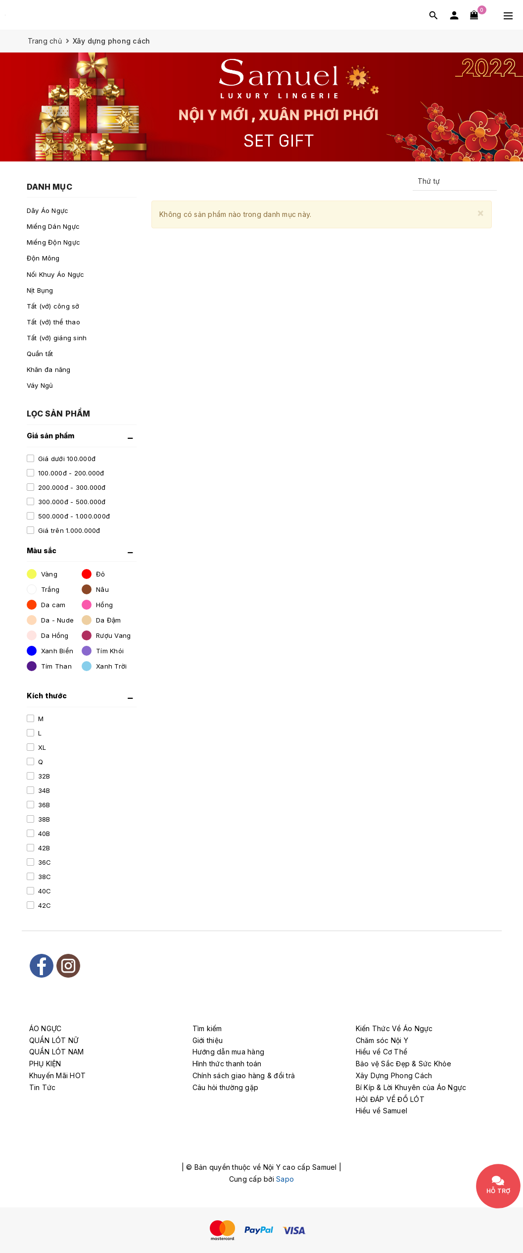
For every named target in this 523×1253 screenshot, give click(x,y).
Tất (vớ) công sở (53, 306)
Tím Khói (103, 651)
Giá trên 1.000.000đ (68, 530)
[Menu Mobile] (508, 15)
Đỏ (93, 574)
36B (43, 805)
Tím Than (49, 666)
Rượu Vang (106, 635)
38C (43, 877)
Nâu (95, 589)
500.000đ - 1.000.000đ (73, 516)
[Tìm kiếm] (433, 15)
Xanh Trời (104, 666)
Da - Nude (50, 620)
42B (43, 848)
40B (43, 833)
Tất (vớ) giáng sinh (57, 338)
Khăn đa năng (49, 369)
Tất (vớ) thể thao (53, 322)
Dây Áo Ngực (48, 210)
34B (43, 790)
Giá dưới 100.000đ (66, 459)
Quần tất (40, 354)
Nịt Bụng (40, 290)
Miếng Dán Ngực (53, 226)
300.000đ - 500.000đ (71, 502)
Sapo (285, 1179)
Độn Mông (43, 258)
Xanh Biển (50, 651)
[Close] (480, 213)
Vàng (42, 574)
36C (43, 862)
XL (41, 747)
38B (43, 819)
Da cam (46, 605)
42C (43, 905)
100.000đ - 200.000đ (70, 473)
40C (43, 891)
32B (43, 776)
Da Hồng (48, 635)
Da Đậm (101, 620)
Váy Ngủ (40, 385)
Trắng (43, 589)
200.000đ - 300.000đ (71, 487)
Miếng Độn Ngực (54, 242)
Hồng (97, 605)
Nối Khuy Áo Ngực (56, 274)
